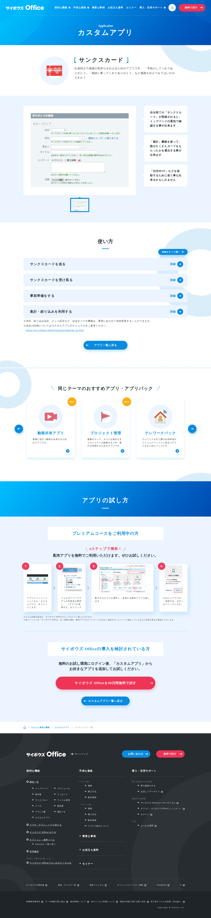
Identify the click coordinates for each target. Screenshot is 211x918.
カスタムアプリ (62, 727)
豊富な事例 (98, 7)
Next (192, 430)
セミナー (131, 7)
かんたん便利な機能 (40, 727)
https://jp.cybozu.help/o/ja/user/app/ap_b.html (55, 330)
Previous (18, 430)
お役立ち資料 (115, 7)
